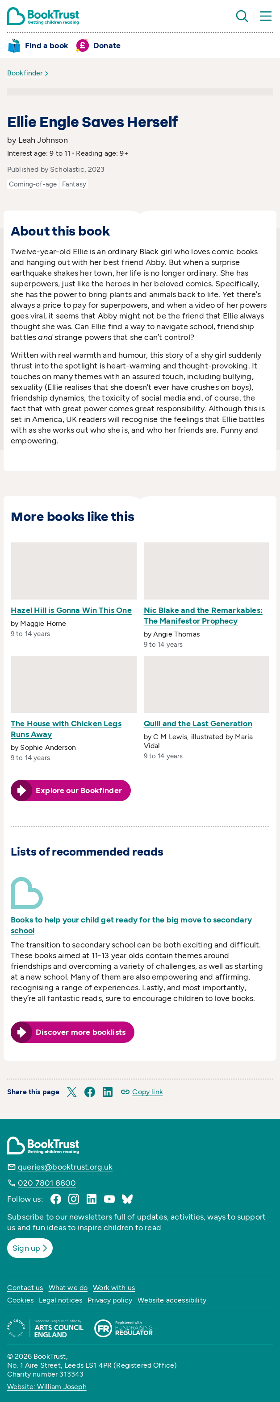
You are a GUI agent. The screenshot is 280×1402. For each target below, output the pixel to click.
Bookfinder (25, 73)
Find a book (46, 45)
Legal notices (60, 1300)
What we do (68, 1287)
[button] (72, 1092)
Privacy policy (110, 1300)
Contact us (25, 1287)
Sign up (31, 1248)
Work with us (114, 1287)
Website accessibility (172, 1300)
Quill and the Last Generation (198, 723)
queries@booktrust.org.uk (65, 1167)
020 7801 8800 (47, 1183)
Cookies (20, 1300)
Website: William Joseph (47, 1386)
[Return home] (43, 16)
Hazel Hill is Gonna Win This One (71, 610)
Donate (107, 45)
